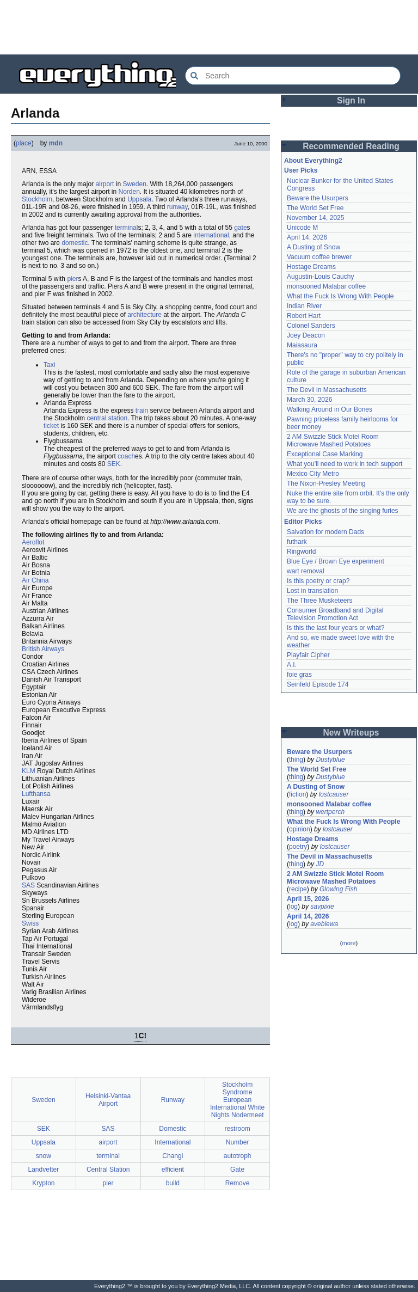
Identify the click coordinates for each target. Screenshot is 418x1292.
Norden (129, 191)
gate (240, 227)
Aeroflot (33, 542)
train (142, 410)
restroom (237, 1128)
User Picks (300, 170)
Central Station (108, 1169)
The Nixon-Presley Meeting (326, 483)
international (211, 235)
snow (43, 1156)
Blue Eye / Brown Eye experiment (335, 561)
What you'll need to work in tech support (344, 464)
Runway (173, 1100)
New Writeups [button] (351, 732)
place (24, 143)
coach (126, 456)
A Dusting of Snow (313, 247)
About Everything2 (313, 160)
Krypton (43, 1183)
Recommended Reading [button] (351, 146)
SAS (28, 885)
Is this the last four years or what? (335, 628)
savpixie (322, 906)
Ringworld (301, 551)
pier (72, 279)
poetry (298, 846)
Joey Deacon (306, 335)
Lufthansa (36, 794)
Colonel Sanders (311, 325)
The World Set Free (315, 208)
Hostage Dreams (311, 267)
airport (104, 184)
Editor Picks (303, 521)
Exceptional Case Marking (324, 454)
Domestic (172, 1128)
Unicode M (302, 227)
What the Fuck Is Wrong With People (340, 296)
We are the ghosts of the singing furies (342, 511)
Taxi (49, 365)
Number (237, 1142)
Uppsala (139, 199)
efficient (173, 1169)
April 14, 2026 (307, 237)
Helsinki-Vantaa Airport (108, 1099)
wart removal (305, 571)
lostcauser (334, 794)
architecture (144, 315)
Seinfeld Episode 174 (317, 684)
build (173, 1183)
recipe (298, 889)
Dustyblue (330, 759)
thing (296, 759)
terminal (126, 227)
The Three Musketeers (320, 600)
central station (107, 418)
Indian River (304, 306)
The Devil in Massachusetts (327, 390)
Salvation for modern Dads (325, 532)
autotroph (237, 1156)
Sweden (134, 184)
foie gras (299, 674)
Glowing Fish (338, 889)
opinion (299, 829)
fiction (297, 794)
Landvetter (43, 1169)
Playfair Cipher (308, 655)
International (172, 1142)
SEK (113, 464)
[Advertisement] (209, 27)
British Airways (43, 649)
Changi (172, 1156)
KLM (28, 771)
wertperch (330, 812)
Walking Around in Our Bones (329, 409)
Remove (237, 1183)
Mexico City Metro (313, 473)
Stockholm (37, 199)
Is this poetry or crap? (318, 581)
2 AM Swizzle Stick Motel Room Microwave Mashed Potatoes (333, 440)
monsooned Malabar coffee (326, 286)
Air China (35, 580)
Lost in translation (312, 591)
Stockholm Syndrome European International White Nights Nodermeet (237, 1100)
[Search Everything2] (293, 75)
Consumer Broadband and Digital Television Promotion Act (335, 614)
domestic (75, 243)
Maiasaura (302, 345)
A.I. (292, 665)
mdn (56, 143)
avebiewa (324, 924)
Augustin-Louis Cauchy (320, 276)
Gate (237, 1169)
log (293, 906)
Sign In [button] (351, 100)
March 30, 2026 (309, 399)
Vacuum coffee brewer (319, 257)
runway (177, 207)
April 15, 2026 (308, 899)
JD (320, 864)
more (348, 943)
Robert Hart (304, 316)
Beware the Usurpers (317, 198)
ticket (51, 426)
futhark (297, 542)
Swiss (30, 923)
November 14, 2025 (315, 218)
